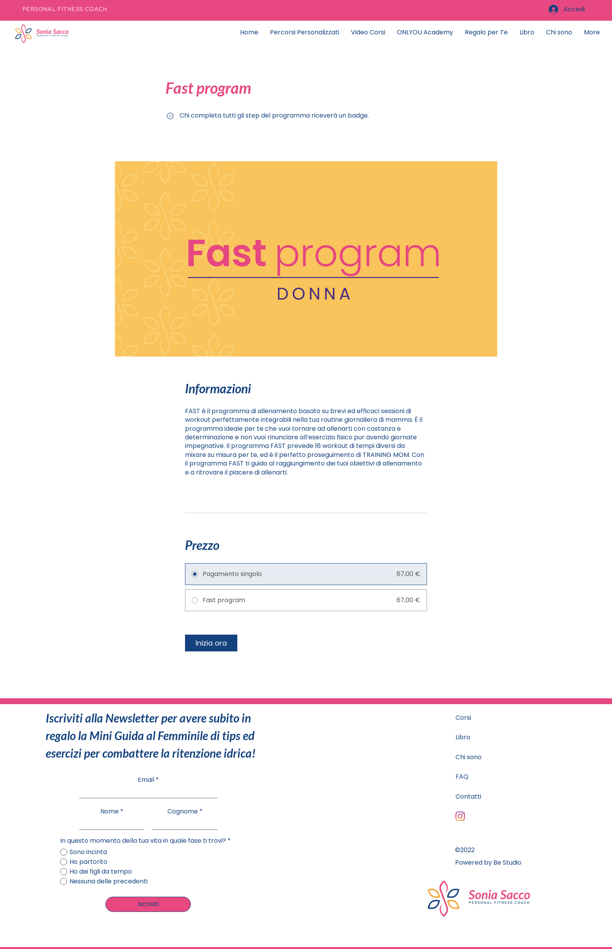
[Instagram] (460, 816)
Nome (109, 811)
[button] (486, 32)
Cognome (182, 811)
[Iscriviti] (148, 904)
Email (146, 780)
